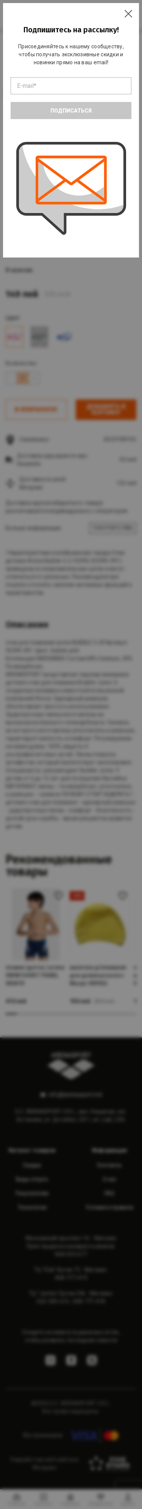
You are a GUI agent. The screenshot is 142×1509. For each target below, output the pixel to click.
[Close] (128, 13)
